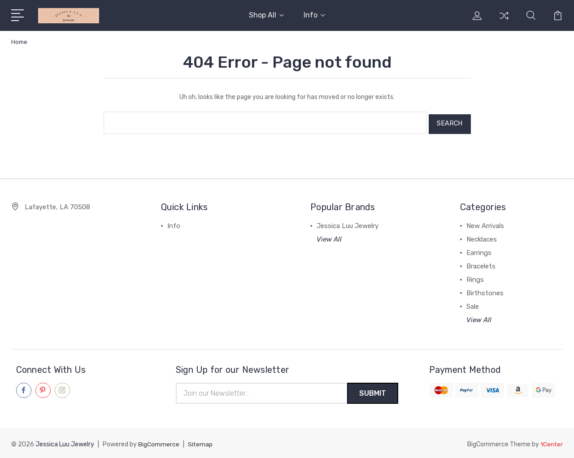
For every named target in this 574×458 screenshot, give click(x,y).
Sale (472, 304)
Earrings (478, 250)
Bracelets (481, 263)
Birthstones (485, 290)
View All (329, 237)
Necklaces (481, 237)
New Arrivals (485, 223)
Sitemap (200, 442)
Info (314, 15)
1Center (551, 442)
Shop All (266, 15)
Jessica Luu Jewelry (347, 223)
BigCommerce (158, 442)
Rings (475, 277)
